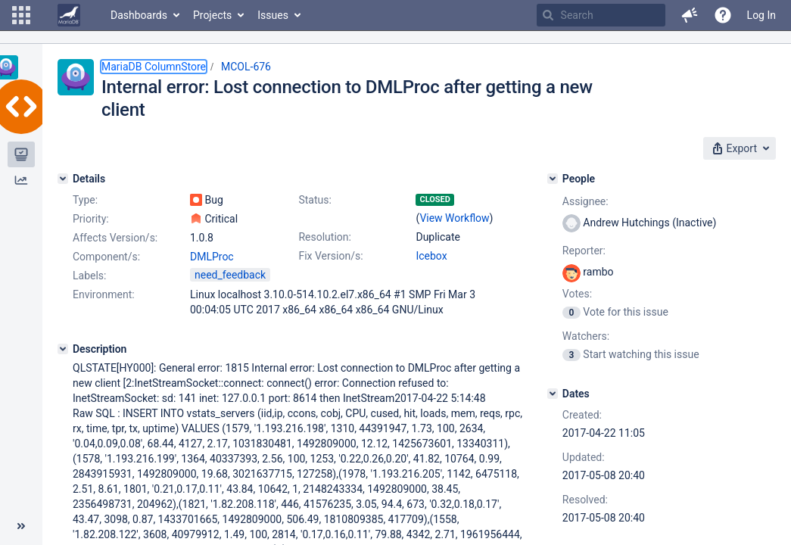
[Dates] (552, 393)
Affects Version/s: (115, 238)
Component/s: (106, 257)
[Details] (63, 178)
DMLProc (212, 257)
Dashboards (139, 15)
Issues (272, 15)
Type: (85, 200)
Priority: (91, 219)
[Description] (63, 349)
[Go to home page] (69, 15)
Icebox (431, 256)
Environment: (104, 294)
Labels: (89, 275)
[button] (21, 15)
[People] (552, 178)
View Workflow (454, 218)
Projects (212, 15)
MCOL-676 (246, 67)
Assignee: (585, 201)
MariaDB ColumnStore (153, 67)
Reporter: (584, 250)
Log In (761, 15)
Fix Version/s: (330, 256)
